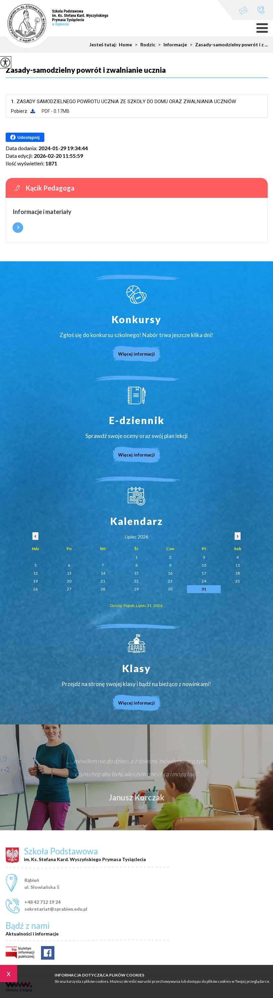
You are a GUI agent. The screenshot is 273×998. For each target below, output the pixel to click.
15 (136, 573)
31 (204, 588)
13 (69, 573)
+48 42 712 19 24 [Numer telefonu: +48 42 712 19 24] (42, 902)
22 (136, 581)
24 (204, 581)
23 (170, 581)
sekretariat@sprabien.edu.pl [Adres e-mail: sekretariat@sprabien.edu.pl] (55, 909)
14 (103, 573)
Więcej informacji (18, 227)
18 (237, 573)
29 (136, 588)
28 (103, 588)
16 (170, 573)
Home (125, 44)
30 (170, 588)
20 (69, 581)
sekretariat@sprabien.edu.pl (243, 10)
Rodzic (143, 44)
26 (35, 588)
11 (237, 565)
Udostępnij (25, 137)
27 (69, 588)
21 (103, 581)
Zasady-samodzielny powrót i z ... (227, 44)
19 (35, 581)
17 (204, 573)
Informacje (171, 44)
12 (35, 573)
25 (237, 581)
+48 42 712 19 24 (260, 10)
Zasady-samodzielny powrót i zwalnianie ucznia (86, 70)
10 (204, 565)
